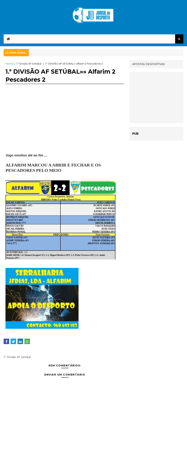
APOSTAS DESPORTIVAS (148, 64)
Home (9, 63)
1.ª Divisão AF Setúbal (28, 63)
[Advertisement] (64, 127)
